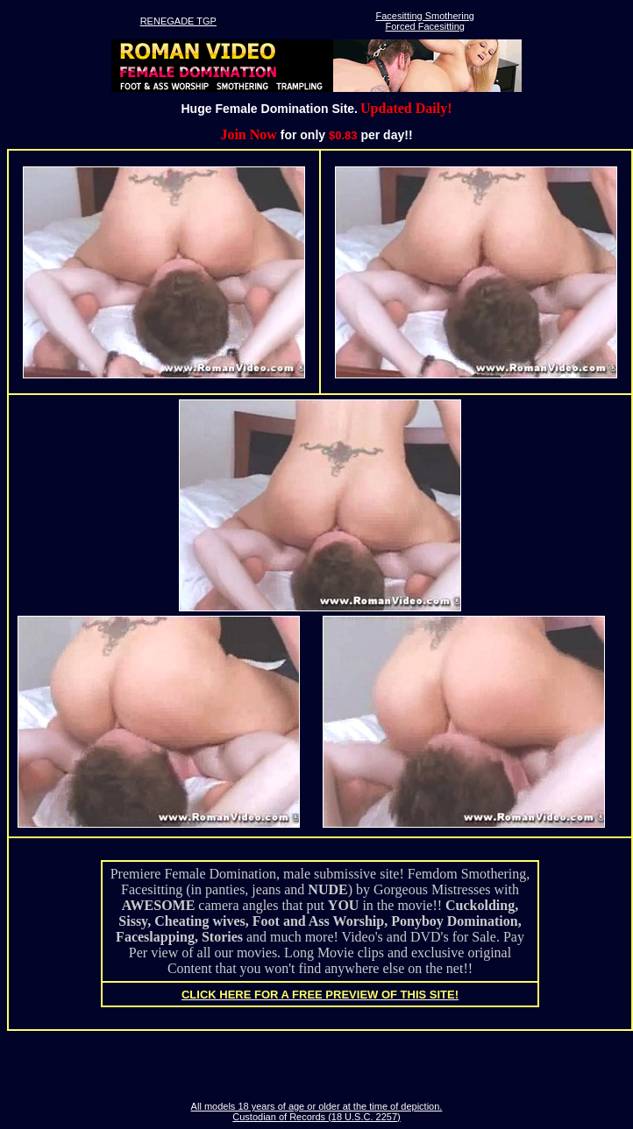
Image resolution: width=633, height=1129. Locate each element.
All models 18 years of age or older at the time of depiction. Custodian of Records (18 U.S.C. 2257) (317, 1111)
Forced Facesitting (424, 26)
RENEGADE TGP (178, 21)
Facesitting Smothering (424, 16)
